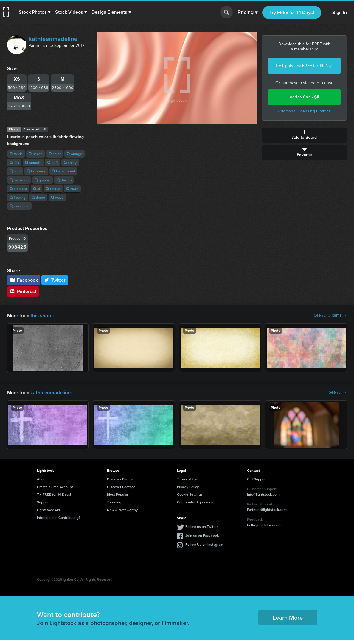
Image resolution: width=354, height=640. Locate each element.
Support (43, 501)
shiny (70, 162)
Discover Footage (121, 486)
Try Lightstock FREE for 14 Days (304, 66)
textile (53, 188)
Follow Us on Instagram (204, 543)
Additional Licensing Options (304, 111)
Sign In (339, 12)
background (63, 171)
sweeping (19, 206)
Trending (114, 501)
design (64, 180)
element (18, 188)
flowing (18, 197)
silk (14, 162)
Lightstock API (48, 509)
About (42, 478)
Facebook (24, 280)
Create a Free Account (55, 486)
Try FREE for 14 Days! (291, 12)
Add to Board (304, 135)
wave (57, 197)
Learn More (288, 617)
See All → (338, 392)
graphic (43, 180)
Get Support (257, 478)
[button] (35, 12)
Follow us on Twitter (201, 525)
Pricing (247, 12)
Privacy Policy (188, 486)
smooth (33, 162)
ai (36, 188)
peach (36, 153)
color (55, 153)
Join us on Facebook (202, 534)
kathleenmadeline (53, 38)
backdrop (19, 180)
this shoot (40, 315)
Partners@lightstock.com (267, 508)
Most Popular (117, 493)
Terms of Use (187, 478)
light (15, 171)
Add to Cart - (304, 97)
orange (74, 153)
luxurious (36, 171)
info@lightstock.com (263, 493)
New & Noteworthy (122, 509)
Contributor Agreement (196, 501)
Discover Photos (120, 478)
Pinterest (23, 291)
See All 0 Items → (330, 315)
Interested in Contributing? (58, 516)
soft (52, 162)
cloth (72, 188)
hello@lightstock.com (264, 524)
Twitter (55, 280)
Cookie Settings (190, 493)
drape (38, 197)
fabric (16, 153)
